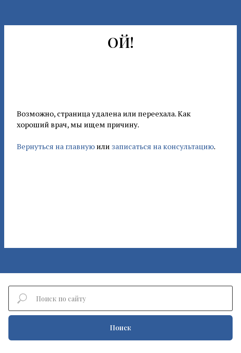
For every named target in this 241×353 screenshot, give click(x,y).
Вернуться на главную (56, 146)
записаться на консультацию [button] (162, 146)
